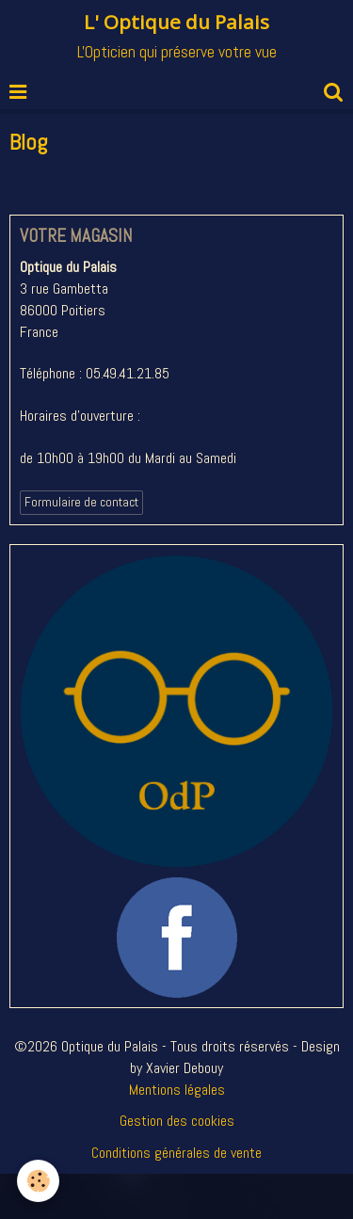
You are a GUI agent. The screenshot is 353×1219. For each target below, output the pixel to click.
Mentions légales (177, 1089)
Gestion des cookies (177, 1121)
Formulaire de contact (81, 502)
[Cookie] (38, 1181)
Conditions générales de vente (176, 1153)
